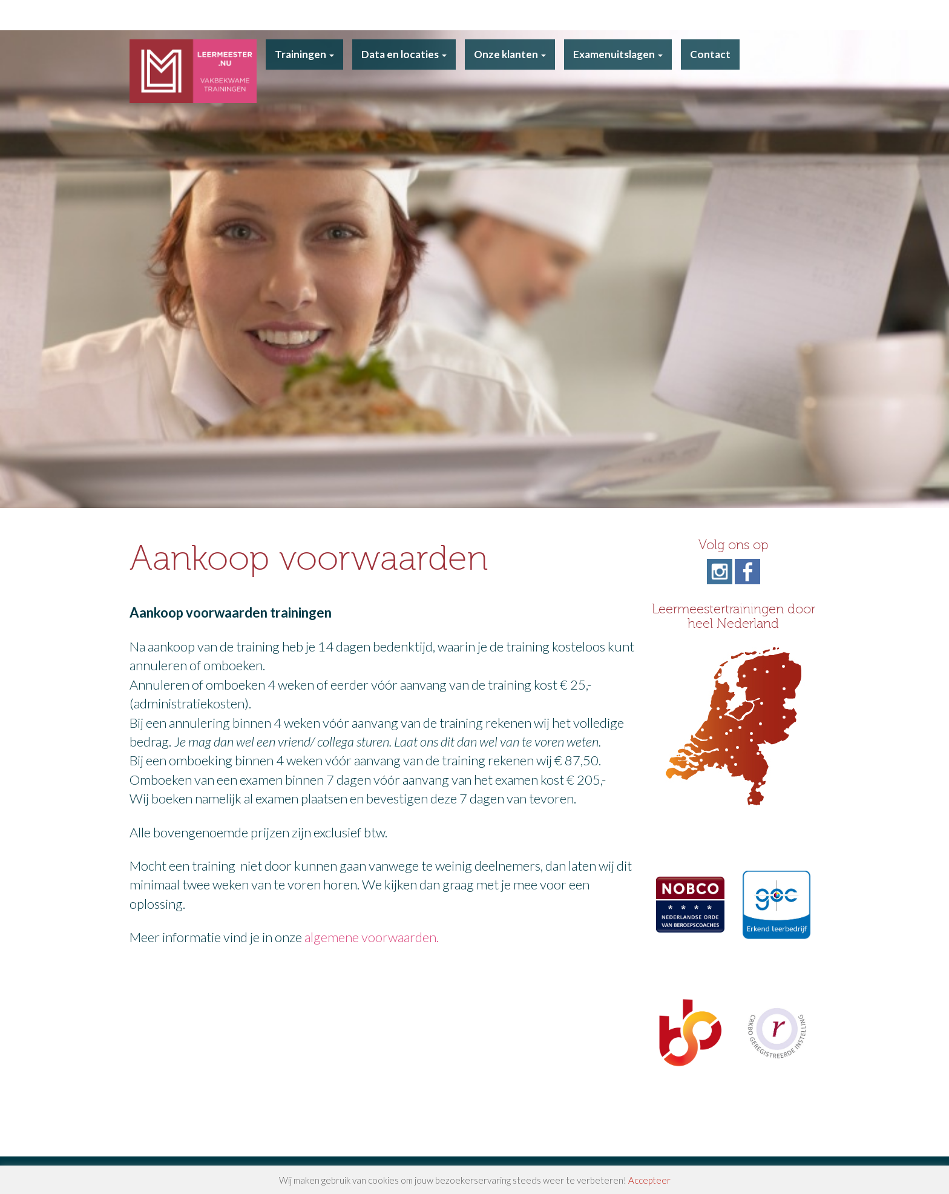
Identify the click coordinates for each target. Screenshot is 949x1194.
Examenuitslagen (618, 54)
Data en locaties (404, 54)
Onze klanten (510, 54)
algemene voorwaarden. (371, 937)
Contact (710, 54)
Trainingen (304, 54)
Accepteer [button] (649, 1180)
